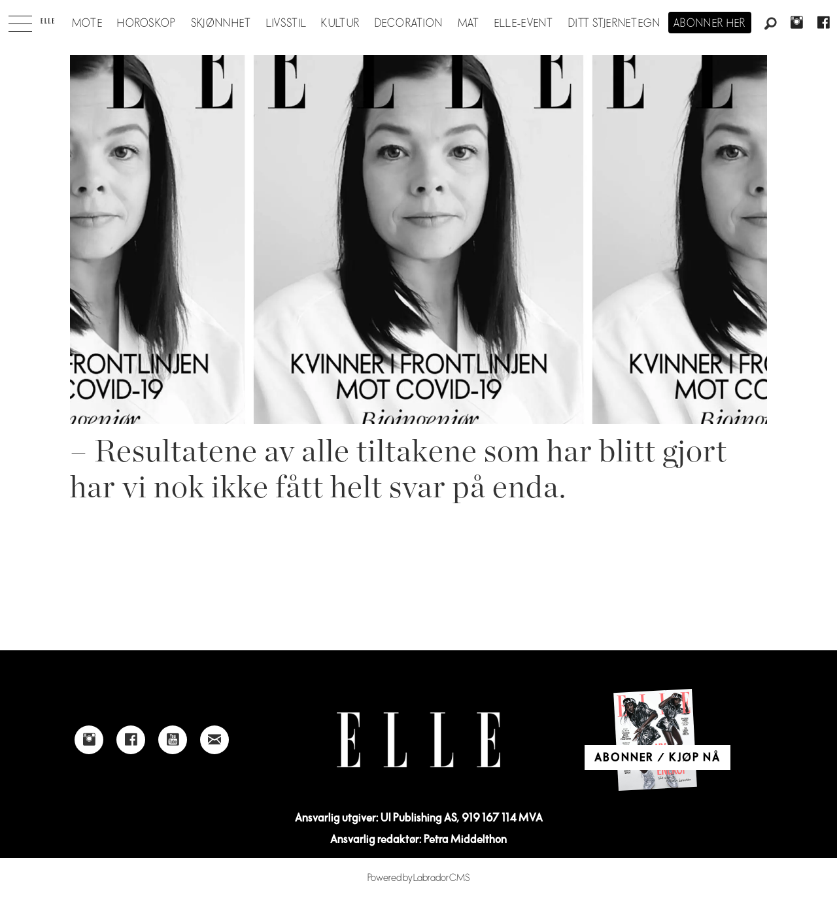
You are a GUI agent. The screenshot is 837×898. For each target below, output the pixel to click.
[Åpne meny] (20, 20)
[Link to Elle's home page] (418, 740)
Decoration (409, 23)
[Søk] (770, 24)
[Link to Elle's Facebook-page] (130, 739)
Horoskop (146, 23)
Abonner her (710, 23)
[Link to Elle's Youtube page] (172, 739)
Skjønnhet (221, 23)
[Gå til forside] (47, 21)
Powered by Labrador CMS (418, 878)
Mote (87, 23)
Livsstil (286, 23)
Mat (469, 23)
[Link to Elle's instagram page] (89, 739)
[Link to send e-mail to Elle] (214, 739)
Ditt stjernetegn (614, 23)
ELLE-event (524, 23)
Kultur (340, 23)
